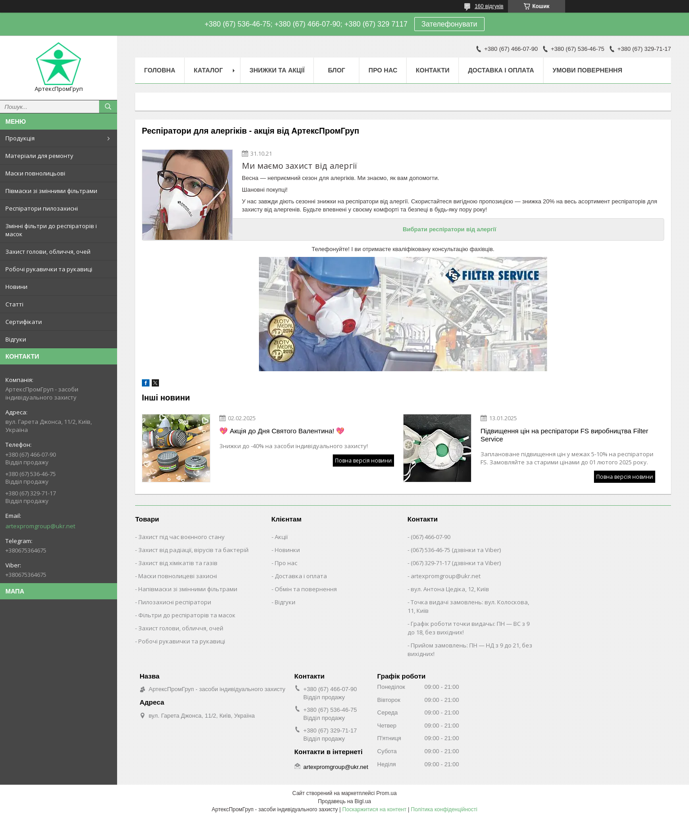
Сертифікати (23, 322)
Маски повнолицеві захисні (177, 576)
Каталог (208, 70)
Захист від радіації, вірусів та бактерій (193, 550)
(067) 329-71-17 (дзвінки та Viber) (456, 563)
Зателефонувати (449, 24)
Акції (281, 537)
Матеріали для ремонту (39, 156)
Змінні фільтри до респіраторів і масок (51, 230)
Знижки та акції (276, 70)
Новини (16, 287)
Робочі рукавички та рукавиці (48, 269)
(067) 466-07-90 (430, 537)
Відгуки (15, 339)
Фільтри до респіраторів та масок (187, 615)
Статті (14, 304)
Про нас (382, 70)
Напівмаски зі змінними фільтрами (187, 589)
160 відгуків (489, 6)
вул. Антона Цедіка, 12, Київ (450, 589)
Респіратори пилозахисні (41, 208)
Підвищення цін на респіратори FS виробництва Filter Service (564, 435)
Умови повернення (587, 70)
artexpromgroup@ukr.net (40, 526)
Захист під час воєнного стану (181, 537)
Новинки (287, 550)
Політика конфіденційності (444, 809)
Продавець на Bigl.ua (344, 801)
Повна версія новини (363, 460)
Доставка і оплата (501, 70)
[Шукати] (108, 106)
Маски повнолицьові (35, 173)
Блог (336, 70)
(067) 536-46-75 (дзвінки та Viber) (456, 550)
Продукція (20, 138)
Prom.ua (386, 793)
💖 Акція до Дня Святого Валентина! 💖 (281, 431)
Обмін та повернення (306, 589)
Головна (159, 70)
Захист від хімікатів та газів (178, 563)
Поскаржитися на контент (374, 809)
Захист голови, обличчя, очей (48, 251)
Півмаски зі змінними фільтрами (51, 191)
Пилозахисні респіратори (174, 602)
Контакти (432, 70)
